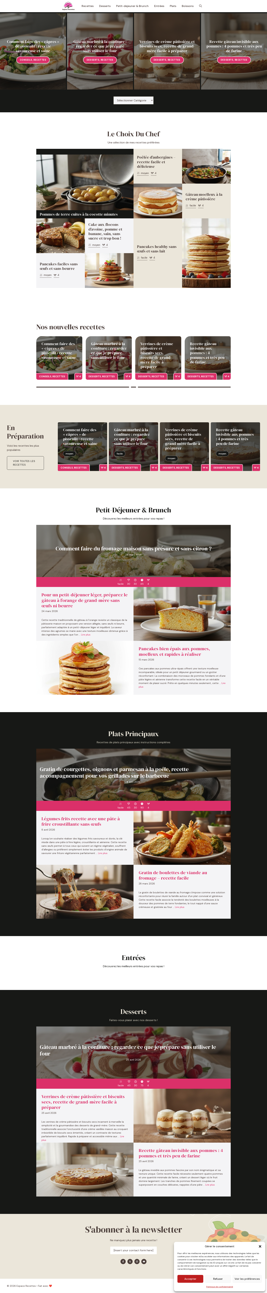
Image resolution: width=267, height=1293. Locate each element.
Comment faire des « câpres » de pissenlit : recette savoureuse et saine (33, 46)
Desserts (105, 6)
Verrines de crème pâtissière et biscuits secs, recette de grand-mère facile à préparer (167, 46)
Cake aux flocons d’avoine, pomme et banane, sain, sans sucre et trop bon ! (105, 231)
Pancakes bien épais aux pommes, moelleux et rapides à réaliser (174, 651)
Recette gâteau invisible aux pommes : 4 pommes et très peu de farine (234, 46)
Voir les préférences (247, 1279)
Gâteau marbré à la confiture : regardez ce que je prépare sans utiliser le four (100, 46)
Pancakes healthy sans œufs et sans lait (157, 249)
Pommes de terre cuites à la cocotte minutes (79, 214)
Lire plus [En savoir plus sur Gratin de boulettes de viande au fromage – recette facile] (179, 907)
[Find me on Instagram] (137, 1261)
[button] (260, 1246)
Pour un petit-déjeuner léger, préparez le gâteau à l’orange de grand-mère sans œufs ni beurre (84, 600)
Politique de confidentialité (219, 1286)
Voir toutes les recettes (24, 463)
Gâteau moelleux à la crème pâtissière (204, 197)
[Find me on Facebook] (123, 1261)
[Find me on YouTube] (144, 1261)
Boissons (188, 6)
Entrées (159, 6)
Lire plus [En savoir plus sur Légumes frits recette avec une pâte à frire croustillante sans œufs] (102, 853)
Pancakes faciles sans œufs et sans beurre (59, 266)
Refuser (218, 1279)
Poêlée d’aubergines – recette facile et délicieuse (156, 162)
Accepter (190, 1279)
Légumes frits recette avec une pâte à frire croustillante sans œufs (80, 821)
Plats (173, 6)
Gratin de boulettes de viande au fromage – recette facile (173, 875)
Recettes (88, 6)
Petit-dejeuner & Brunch (132, 6)
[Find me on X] (130, 1261)
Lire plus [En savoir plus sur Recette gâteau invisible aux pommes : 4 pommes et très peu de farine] (210, 1184)
